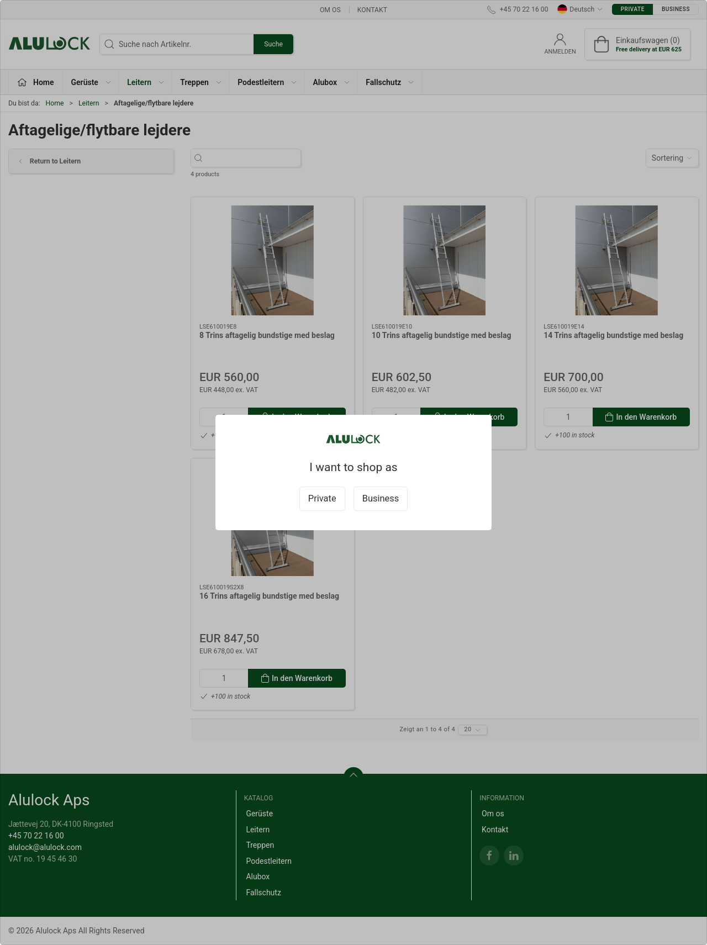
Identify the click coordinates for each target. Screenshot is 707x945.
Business (380, 498)
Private (322, 498)
